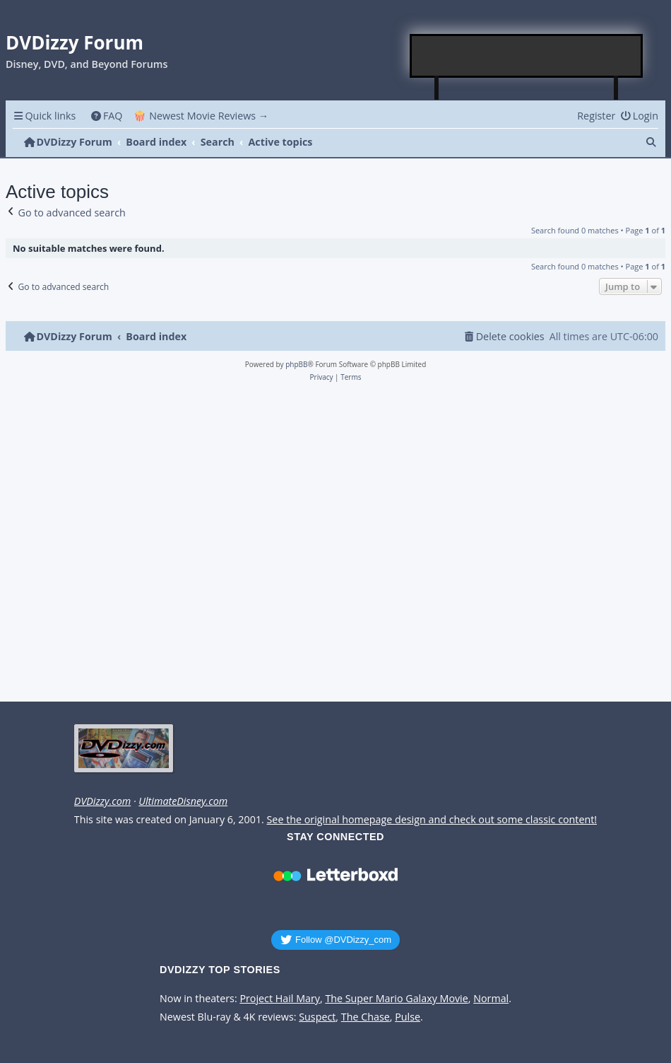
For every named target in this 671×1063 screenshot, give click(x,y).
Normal (491, 998)
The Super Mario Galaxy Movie (396, 998)
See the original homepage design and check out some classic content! (432, 819)
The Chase (365, 1017)
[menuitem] (106, 116)
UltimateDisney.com (182, 801)
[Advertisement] (527, 56)
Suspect (317, 1017)
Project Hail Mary (279, 998)
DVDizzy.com (102, 801)
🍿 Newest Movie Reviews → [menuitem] (200, 115)
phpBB (296, 364)
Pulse (407, 1017)
